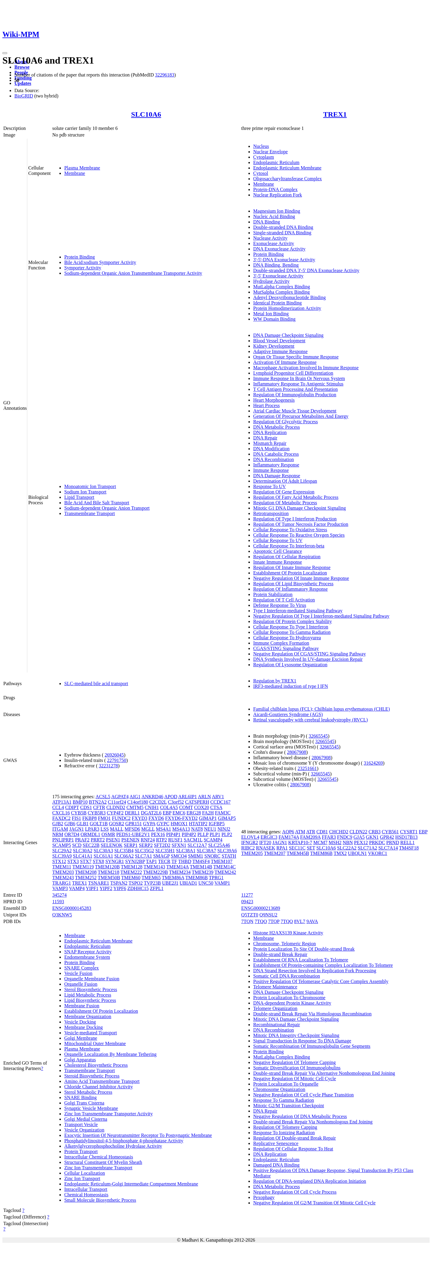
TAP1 (151, 861)
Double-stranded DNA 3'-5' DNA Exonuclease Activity (306, 270)
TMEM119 (83, 866)
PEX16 (158, 834)
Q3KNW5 (62, 914)
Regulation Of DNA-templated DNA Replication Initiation (309, 1181)
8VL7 (299, 921)
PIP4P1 (173, 834)
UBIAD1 (188, 883)
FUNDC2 (121, 818)
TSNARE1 (98, 883)
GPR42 (387, 837)
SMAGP (161, 856)
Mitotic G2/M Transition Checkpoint (288, 1105)
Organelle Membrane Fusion (91, 978)
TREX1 (335, 114)
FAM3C (223, 812)
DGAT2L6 (151, 812)
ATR (310, 831)
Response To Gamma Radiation (283, 1100)
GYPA (149, 823)
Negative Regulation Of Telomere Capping (294, 1062)
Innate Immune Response (277, 562)
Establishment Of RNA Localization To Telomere (300, 959)
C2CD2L (158, 802)
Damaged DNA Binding (276, 1165)
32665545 (318, 736)
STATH (229, 856)
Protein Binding (79, 256)
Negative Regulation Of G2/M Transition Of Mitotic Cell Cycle (314, 1202)
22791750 (116, 760)
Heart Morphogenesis (274, 400)
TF (174, 861)
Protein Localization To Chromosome (289, 997)
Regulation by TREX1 (274, 680)
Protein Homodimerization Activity (287, 308)
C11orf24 (117, 802)
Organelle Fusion (80, 984)
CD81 (322, 831)
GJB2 (57, 823)
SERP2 (146, 845)
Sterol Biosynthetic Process (90, 989)
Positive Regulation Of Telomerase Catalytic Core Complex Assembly (320, 981)
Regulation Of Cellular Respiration (286, 556)
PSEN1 (113, 839)
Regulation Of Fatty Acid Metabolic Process (295, 497)
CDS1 (86, 807)
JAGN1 (76, 829)
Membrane (74, 173)
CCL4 (58, 807)
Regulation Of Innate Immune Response (292, 567)
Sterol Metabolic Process (88, 1092)
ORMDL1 (90, 834)
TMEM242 (225, 872)
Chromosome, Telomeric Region (284, 943)
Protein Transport (81, 1151)
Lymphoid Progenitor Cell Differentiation (293, 373)
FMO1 (104, 818)
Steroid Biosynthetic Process (91, 1075)
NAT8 (197, 829)
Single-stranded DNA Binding (282, 232)
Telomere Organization (275, 1008)
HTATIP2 (198, 823)
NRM (57, 834)
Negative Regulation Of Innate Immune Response (301, 578)
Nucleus (261, 146)
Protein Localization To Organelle (285, 1084)
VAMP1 (222, 883)
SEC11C (297, 847)
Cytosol (260, 173)
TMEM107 (221, 861)
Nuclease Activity (270, 238)
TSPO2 (136, 883)
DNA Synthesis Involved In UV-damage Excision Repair (308, 659)
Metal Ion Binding (271, 313)
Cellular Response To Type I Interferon (290, 626)
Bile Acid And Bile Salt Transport (96, 502)
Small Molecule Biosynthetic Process (100, 1200)
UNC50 (205, 883)
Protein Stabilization (272, 594)
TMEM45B (297, 853)
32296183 (164, 74)
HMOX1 (179, 823)
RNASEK (265, 847)
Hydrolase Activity (271, 281)
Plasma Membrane (82, 167)
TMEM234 (179, 872)
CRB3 (374, 831)
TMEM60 (130, 877)
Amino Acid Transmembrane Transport (102, 1081)
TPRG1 (216, 877)
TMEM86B (196, 877)
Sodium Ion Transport (85, 491)
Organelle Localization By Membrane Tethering (110, 1054)
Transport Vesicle (81, 1124)
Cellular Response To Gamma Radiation (292, 632)
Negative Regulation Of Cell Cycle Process (295, 1192)
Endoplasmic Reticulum (276, 162)
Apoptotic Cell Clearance (277, 551)
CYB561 (390, 831)
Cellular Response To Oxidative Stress (290, 529)
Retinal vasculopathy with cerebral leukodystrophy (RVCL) (310, 719)
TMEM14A (177, 866)
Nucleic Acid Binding (274, 216)
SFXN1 (179, 845)
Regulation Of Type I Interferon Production (295, 518)
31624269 (373, 763)
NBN (348, 842)
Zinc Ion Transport (82, 1178)
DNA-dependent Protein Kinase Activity (292, 1003)
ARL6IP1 (187, 796)
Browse (21, 67)
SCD (76, 845)
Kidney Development (273, 346)
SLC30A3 (103, 850)
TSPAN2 (119, 883)
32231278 (108, 765)
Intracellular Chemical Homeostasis (98, 1156)
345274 (59, 895)
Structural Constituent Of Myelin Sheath (103, 1162)
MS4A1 (163, 829)
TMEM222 (131, 872)
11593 (58, 901)
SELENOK (112, 845)
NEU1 (210, 829)
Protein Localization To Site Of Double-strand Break (304, 949)
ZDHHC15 (138, 888)
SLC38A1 (186, 850)
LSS (104, 829)
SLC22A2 (346, 847)
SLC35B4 (124, 850)
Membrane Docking (83, 1027)
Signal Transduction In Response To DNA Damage (302, 1040)
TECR (164, 861)
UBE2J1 (170, 883)
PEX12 (361, 842)
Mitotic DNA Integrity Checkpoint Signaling (296, 1035)
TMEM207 (275, 853)
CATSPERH (197, 802)
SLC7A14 (388, 847)
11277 (247, 895)
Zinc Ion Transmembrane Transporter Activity (108, 1113)
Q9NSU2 (269, 914)
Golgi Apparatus (80, 1059)
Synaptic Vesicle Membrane (91, 1108)
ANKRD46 (152, 796)
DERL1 (132, 812)
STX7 (86, 861)
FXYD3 (139, 818)
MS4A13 (181, 829)
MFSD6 (132, 829)
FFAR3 (329, 837)
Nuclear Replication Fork (277, 194)
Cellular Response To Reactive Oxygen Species (299, 535)
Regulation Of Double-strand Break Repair (294, 1138)
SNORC (212, 856)
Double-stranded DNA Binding (283, 227)
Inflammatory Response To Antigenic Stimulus (298, 383)
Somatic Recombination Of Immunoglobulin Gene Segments (311, 1046)
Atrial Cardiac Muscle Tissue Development (294, 410)
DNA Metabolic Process (276, 427)
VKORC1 (377, 853)
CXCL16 (61, 812)
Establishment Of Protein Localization (290, 572)
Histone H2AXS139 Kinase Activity (288, 932)
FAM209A (310, 837)
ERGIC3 (268, 837)
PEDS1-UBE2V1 (133, 834)
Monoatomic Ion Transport (90, 486)
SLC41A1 (82, 856)
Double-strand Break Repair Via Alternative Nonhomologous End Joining (324, 1073)
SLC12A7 (197, 845)
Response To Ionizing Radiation (284, 1132)
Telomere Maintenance (275, 986)
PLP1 (215, 834)
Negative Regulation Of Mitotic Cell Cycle (294, 1078)
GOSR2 (116, 823)
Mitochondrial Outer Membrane (95, 1043)
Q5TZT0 (249, 914)
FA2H (208, 812)
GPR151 (133, 823)
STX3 (73, 861)
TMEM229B (155, 872)
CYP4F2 (115, 812)
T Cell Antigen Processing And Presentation (295, 389)
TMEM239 (202, 872)
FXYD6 (156, 818)
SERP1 (130, 845)
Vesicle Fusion (78, 973)
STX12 (59, 861)
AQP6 (288, 831)
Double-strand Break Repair (280, 954)
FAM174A (288, 837)
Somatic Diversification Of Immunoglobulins (296, 1067)
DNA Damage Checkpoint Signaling (288, 335)
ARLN (204, 796)
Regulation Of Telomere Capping (285, 1127)
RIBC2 (248, 847)
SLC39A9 (62, 856)
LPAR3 (92, 829)
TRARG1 (61, 883)
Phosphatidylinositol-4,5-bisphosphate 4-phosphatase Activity (123, 1140)
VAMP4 (77, 888)
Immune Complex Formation (281, 643)
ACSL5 (103, 796)
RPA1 (282, 847)
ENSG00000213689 (260, 908)
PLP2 (226, 834)
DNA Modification (271, 448)
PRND (392, 842)
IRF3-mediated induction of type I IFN (290, 686)
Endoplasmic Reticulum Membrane (287, 167)
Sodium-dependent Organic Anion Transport (107, 508)
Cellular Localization (84, 1173)
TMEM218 (108, 872)
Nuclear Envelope (270, 151)
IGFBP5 (216, 823)
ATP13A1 (61, 802)
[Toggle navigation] (4, 53)
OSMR (108, 834)
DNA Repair (265, 437)
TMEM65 (151, 877)
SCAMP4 (213, 839)
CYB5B (79, 812)
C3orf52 (176, 802)
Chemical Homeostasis (86, 1194)
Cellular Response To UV (277, 540)
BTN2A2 (98, 802)
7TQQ (286, 921)
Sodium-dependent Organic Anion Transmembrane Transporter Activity (133, 273)
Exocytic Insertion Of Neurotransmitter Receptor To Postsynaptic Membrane (138, 1135)
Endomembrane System (87, 957)
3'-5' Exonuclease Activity (278, 275)
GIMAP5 (227, 818)
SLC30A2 (82, 850)
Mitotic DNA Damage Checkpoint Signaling (296, 1019)
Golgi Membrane (80, 1038)
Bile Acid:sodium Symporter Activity (100, 262)
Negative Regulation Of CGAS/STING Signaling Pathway (309, 653)
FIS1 (76, 818)
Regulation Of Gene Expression (283, 491)
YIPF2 (106, 888)
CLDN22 (359, 831)
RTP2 (161, 839)
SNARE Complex (81, 967)
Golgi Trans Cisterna (84, 1102)
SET (311, 847)
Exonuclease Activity (273, 243)
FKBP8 (89, 818)
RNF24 (148, 839)
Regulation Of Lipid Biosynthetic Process (293, 583)
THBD (184, 861)
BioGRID (23, 95)
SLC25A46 (219, 845)
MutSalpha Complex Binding (281, 292)
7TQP (274, 921)
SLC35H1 (165, 850)
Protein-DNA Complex (275, 189)
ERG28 (194, 812)
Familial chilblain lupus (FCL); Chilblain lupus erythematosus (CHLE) (321, 709)
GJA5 (358, 837)
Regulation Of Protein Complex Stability (292, 621)
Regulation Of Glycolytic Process (285, 421)
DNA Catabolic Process (276, 454)
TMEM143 (154, 866)
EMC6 (178, 812)
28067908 (296, 752)
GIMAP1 (208, 818)
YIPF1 (92, 888)
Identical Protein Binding (277, 302)
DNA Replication (270, 432)
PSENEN (130, 839)
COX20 (201, 807)
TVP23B (152, 883)
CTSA (216, 807)
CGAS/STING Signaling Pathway (286, 648)
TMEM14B (201, 866)
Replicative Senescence (275, 1143)
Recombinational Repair (276, 1024)
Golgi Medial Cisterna (85, 1119)
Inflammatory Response (276, 464)
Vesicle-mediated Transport (90, 1032)
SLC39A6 (227, 850)
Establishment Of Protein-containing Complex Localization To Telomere (323, 965)
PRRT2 (98, 839)
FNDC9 (344, 837)
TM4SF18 (409, 847)
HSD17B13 (406, 837)
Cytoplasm (263, 157)
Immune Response (271, 470)
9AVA (312, 921)
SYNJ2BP (135, 861)
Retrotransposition (271, 513)
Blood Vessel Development (279, 340)
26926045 (114, 754)
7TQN (247, 921)
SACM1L (193, 839)
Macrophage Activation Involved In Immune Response (305, 367)
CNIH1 (152, 807)
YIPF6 (119, 888)
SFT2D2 (162, 845)
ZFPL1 (157, 888)
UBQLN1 (357, 853)
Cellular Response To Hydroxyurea (287, 637)
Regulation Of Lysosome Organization (290, 664)
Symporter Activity (82, 267)
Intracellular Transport (85, 1189)
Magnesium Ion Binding (276, 211)
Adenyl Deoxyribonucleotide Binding (289, 297)
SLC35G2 (144, 850)
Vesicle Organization (84, 1129)
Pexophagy (263, 1197)
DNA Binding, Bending (276, 265)
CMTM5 (135, 807)
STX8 (98, 861)
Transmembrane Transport (89, 513)
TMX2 (340, 853)
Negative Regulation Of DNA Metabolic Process (300, 1116)
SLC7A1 (143, 856)
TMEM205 (252, 853)
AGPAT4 (120, 796)
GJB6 (69, 823)
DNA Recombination (273, 459)
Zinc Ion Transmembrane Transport (98, 1167)
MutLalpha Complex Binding (281, 286)
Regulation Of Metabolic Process (285, 502)
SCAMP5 (61, 845)
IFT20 (265, 842)
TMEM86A (173, 877)
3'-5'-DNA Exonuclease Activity (284, 259)
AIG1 (135, 796)
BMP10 (80, 802)
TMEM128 (131, 866)
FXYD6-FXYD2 (181, 818)
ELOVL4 (250, 837)
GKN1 (372, 837)
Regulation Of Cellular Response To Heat (293, 1148)
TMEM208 (86, 872)
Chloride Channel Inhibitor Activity (98, 1086)
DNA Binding (266, 221)
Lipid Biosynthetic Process (90, 1000)
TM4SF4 (201, 861)
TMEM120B (107, 866)
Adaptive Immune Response (280, 351)
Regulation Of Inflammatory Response (290, 589)
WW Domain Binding (274, 319)
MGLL (148, 829)
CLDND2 (115, 807)
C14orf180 (137, 802)
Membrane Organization (87, 1016)
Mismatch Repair (269, 443)
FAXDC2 (61, 818)
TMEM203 (63, 872)
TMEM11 (61, 866)
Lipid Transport (79, 497)
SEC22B (91, 845)
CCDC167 (220, 802)
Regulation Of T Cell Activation (284, 599)
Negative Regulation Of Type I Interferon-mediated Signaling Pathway (321, 616)
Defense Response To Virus (279, 605)
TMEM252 (86, 877)
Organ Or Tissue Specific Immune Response (296, 356)
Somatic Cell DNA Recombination (286, 976)
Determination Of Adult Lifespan (285, 481)
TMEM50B (109, 877)
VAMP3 (60, 888)
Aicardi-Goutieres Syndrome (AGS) (288, 714)
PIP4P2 (189, 834)
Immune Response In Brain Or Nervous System (299, 378)
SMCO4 (179, 856)
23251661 (307, 768)
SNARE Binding (80, 1097)
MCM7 (320, 842)
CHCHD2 (338, 831)
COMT (186, 807)
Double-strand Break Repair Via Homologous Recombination (312, 1013)
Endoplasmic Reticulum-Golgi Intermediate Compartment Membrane (131, 1183)
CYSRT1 (409, 831)
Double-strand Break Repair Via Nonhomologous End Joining (313, 1121)
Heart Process (266, 405)
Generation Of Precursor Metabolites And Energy (300, 416)
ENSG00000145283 (71, 908)
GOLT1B (99, 823)
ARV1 (218, 796)
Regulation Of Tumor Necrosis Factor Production (300, 524)
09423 (247, 901)
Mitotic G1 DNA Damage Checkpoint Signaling (299, 508)
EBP (167, 812)
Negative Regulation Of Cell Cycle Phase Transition (303, 1094)
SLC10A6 (146, 114)
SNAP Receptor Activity (88, 951)
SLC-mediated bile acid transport (96, 683)
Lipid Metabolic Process (87, 994)
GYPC (163, 823)
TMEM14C (224, 866)
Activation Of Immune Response (284, 362)
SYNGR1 (114, 861)
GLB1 (82, 823)
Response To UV (269, 486)
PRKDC (377, 842)
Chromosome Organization (279, 1089)
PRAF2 (82, 839)
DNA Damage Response (276, 475)
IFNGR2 (249, 842)
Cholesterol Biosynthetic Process (96, 1065)
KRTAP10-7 (300, 842)
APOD (170, 796)
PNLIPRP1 (63, 839)
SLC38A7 (206, 850)
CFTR (99, 807)
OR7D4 (72, 834)
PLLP (202, 834)
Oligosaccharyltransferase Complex (287, 178)
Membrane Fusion (81, 1005)
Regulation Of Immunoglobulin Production (294, 394)
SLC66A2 (124, 856)
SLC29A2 (62, 850)
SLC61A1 (103, 856)
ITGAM (60, 829)
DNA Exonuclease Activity (279, 248)
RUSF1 (175, 839)
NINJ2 (224, 829)
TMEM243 (63, 877)
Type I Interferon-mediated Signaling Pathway (297, 610)
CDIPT (72, 807)
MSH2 (335, 842)
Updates (22, 83)
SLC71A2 (367, 847)
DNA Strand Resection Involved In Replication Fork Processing (314, 970)
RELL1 (407, 842)
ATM (300, 831)
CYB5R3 (97, 812)
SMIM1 (195, 856)
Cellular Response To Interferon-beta (288, 545)
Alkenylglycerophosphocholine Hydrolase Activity (113, 1146)
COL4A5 (169, 807)
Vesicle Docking (80, 1021)
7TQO (261, 921)
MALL (117, 829)
